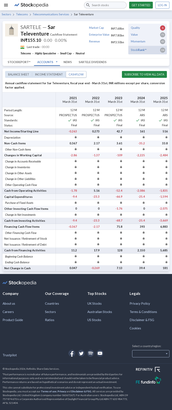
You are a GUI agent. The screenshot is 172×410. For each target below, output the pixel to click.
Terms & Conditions (143, 312)
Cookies (135, 328)
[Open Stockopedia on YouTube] (100, 353)
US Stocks (94, 320)
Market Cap (96, 27)
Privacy (62, 391)
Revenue (94, 41)
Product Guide (13, 320)
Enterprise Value (99, 34)
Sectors (6, 14)
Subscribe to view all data (144, 74)
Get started (141, 5)
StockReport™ (19, 62)
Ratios (49, 320)
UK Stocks (94, 303)
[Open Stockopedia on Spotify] (90, 353)
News (68, 62)
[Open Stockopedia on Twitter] (81, 353)
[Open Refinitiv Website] (152, 370)
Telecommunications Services (51, 14)
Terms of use (48, 391)
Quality (135, 27)
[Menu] (6, 5)
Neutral (80, 53)
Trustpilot (10, 355)
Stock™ (138, 50)
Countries (52, 303)
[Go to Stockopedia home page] (46, 5)
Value (134, 34)
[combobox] (105, 5)
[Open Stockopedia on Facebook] (71, 353)
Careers (8, 312)
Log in (162, 5)
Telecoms (22, 14)
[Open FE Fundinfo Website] (152, 380)
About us (9, 303)
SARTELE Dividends (93, 62)
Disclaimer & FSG (142, 320)
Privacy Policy (140, 303)
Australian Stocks (99, 312)
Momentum (138, 41)
